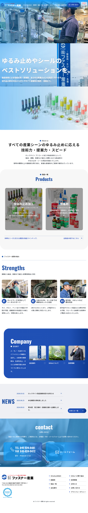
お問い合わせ (74, 5)
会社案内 (46, 5)
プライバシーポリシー (78, 492)
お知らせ (74, 484)
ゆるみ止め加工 (27, 5)
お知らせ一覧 (73, 411)
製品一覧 (40, 5)
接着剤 (35, 5)
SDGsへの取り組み (55, 5)
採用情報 (63, 5)
